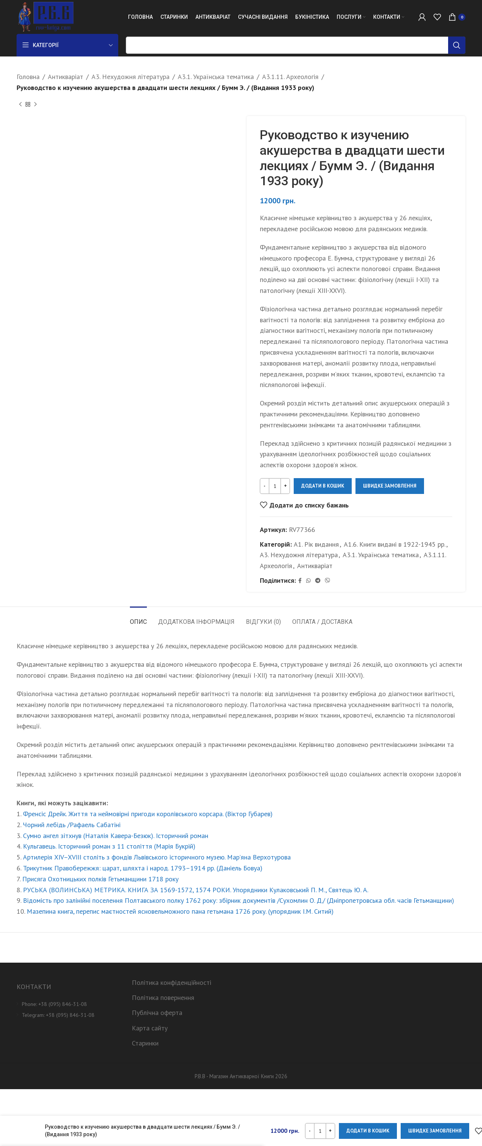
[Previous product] (20, 104)
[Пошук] (295, 45)
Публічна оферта (157, 1012)
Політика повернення (163, 997)
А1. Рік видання (316, 543)
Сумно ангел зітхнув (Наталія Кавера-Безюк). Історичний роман (115, 835)
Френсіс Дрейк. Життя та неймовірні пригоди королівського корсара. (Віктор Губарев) (148, 813)
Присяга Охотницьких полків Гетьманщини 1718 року (100, 879)
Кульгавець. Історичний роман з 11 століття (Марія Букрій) (109, 846)
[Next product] (35, 104)
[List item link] (68, 1004)
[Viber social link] (328, 580)
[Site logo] (45, 16)
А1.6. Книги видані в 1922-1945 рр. (394, 543)
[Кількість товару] (275, 486)
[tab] (138, 618)
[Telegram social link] (318, 580)
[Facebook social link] (300, 580)
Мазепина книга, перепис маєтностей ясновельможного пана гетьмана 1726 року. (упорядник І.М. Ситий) (180, 911)
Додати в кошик (322, 486)
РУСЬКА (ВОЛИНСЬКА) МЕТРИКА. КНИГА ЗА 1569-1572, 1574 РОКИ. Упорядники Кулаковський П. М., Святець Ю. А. (195, 889)
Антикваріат (65, 76)
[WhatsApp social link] (308, 580)
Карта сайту (150, 1028)
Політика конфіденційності (171, 982)
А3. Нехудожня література (130, 76)
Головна (28, 76)
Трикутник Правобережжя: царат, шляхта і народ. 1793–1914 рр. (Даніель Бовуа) (142, 868)
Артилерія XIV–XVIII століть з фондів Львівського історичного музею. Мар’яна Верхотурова (157, 857)
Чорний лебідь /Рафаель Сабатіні (71, 824)
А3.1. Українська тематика (216, 76)
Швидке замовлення (389, 486)
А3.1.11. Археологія (290, 76)
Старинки (145, 1043)
